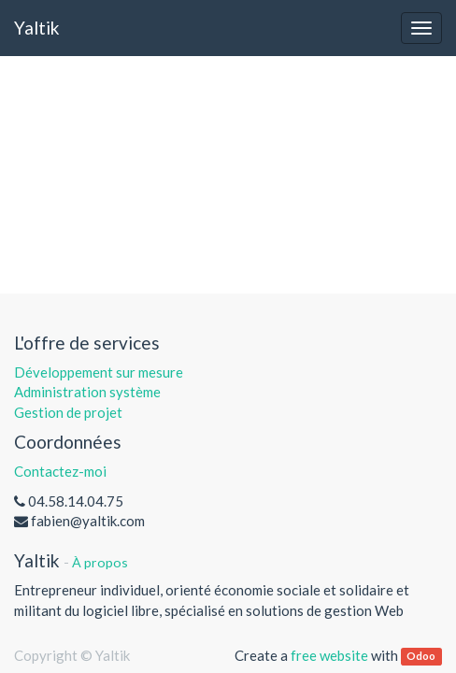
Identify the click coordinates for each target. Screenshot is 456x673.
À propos (100, 562)
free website (329, 655)
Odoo (420, 657)
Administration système (87, 391)
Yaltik (37, 27)
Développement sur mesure (98, 372)
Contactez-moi (60, 471)
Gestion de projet (68, 412)
